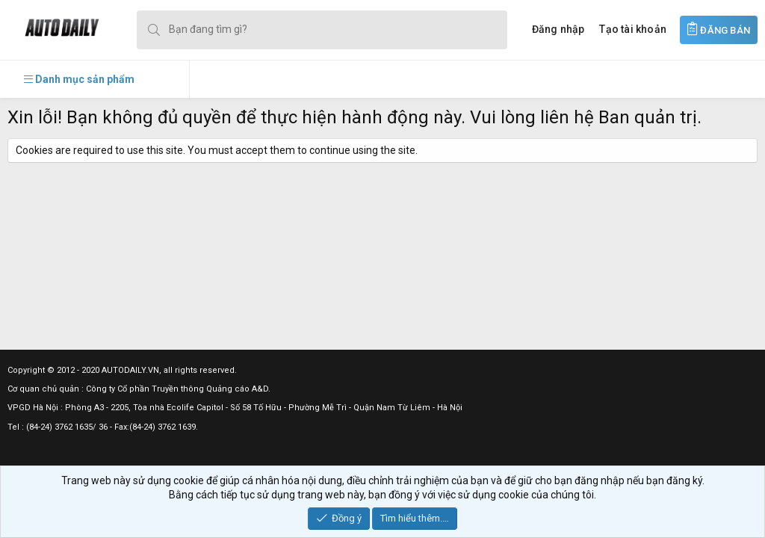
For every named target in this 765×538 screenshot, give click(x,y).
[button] (79, 79)
